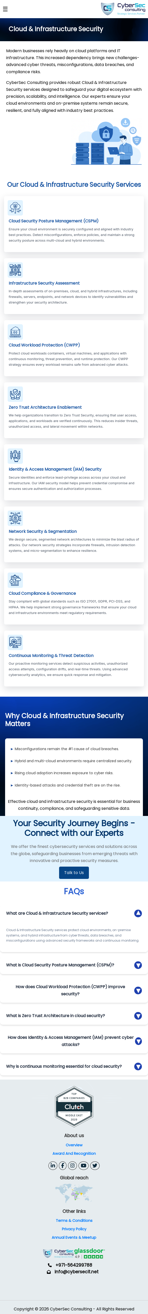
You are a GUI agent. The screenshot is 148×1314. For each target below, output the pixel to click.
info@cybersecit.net (77, 1272)
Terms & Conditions (74, 1220)
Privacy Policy (74, 1229)
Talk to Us (74, 873)
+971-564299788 (74, 1265)
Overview (74, 1145)
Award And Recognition (74, 1153)
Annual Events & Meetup (74, 1237)
